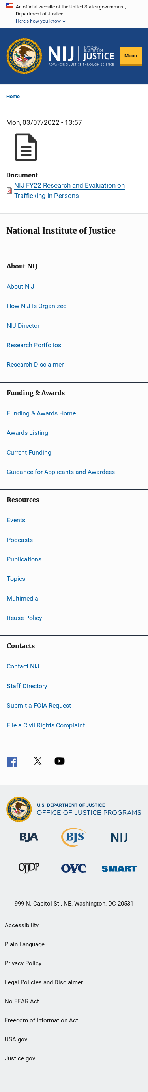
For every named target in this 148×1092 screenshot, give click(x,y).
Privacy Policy (23, 963)
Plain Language (25, 944)
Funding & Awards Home (41, 413)
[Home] (81, 56)
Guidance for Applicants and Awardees (61, 472)
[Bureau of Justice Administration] (29, 843)
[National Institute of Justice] (119, 843)
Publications (24, 559)
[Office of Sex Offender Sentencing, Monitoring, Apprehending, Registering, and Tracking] (119, 873)
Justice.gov (20, 1058)
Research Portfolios (34, 345)
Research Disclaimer (35, 364)
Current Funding (29, 452)
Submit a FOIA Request (39, 705)
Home (13, 96)
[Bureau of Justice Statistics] (74, 848)
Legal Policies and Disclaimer (44, 982)
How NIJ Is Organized (37, 306)
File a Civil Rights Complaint (46, 725)
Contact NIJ (23, 666)
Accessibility (22, 925)
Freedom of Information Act (41, 1020)
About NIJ (20, 286)
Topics (16, 578)
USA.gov (16, 1039)
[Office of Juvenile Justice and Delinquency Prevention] (29, 875)
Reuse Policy (24, 618)
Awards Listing (27, 432)
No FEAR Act (22, 1001)
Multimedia (22, 598)
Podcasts (20, 539)
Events (16, 520)
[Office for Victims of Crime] (73, 874)
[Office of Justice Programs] (24, 56)
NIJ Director (23, 325)
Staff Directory (27, 686)
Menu (130, 56)
